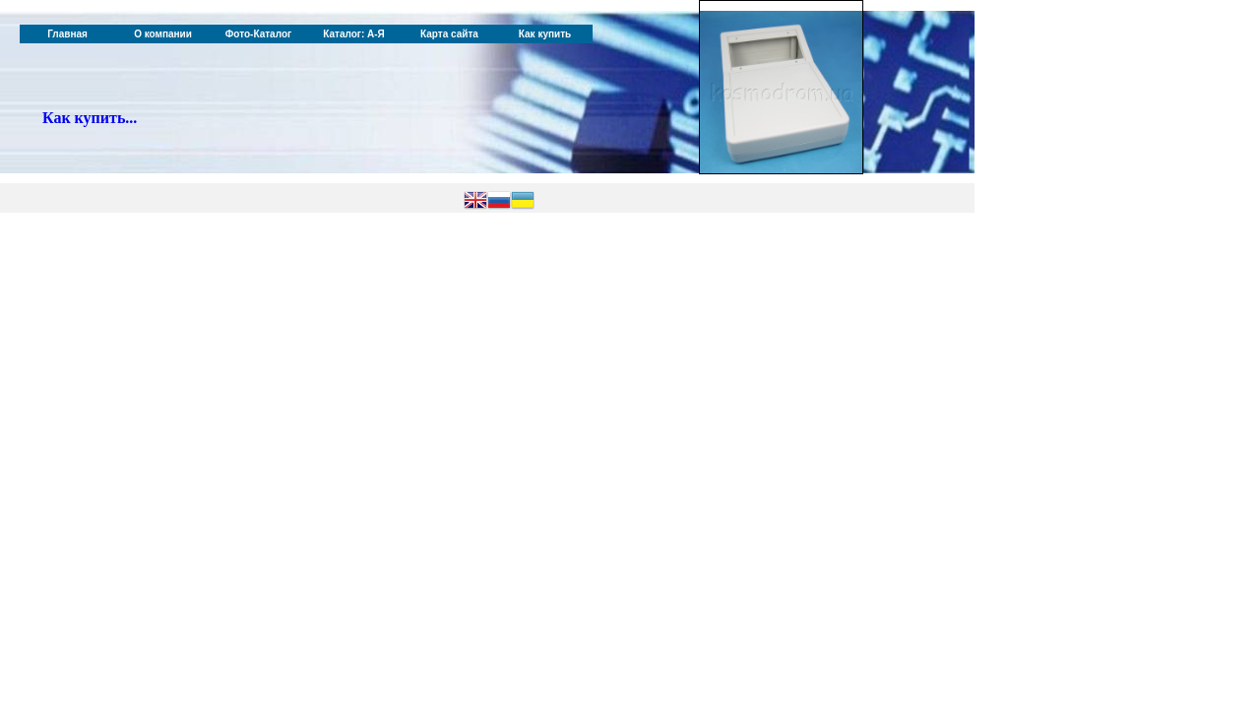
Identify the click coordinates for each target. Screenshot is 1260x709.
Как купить (545, 34)
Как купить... (89, 117)
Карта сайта (449, 34)
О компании (163, 34)
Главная (67, 34)
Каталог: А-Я (354, 34)
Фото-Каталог (258, 34)
